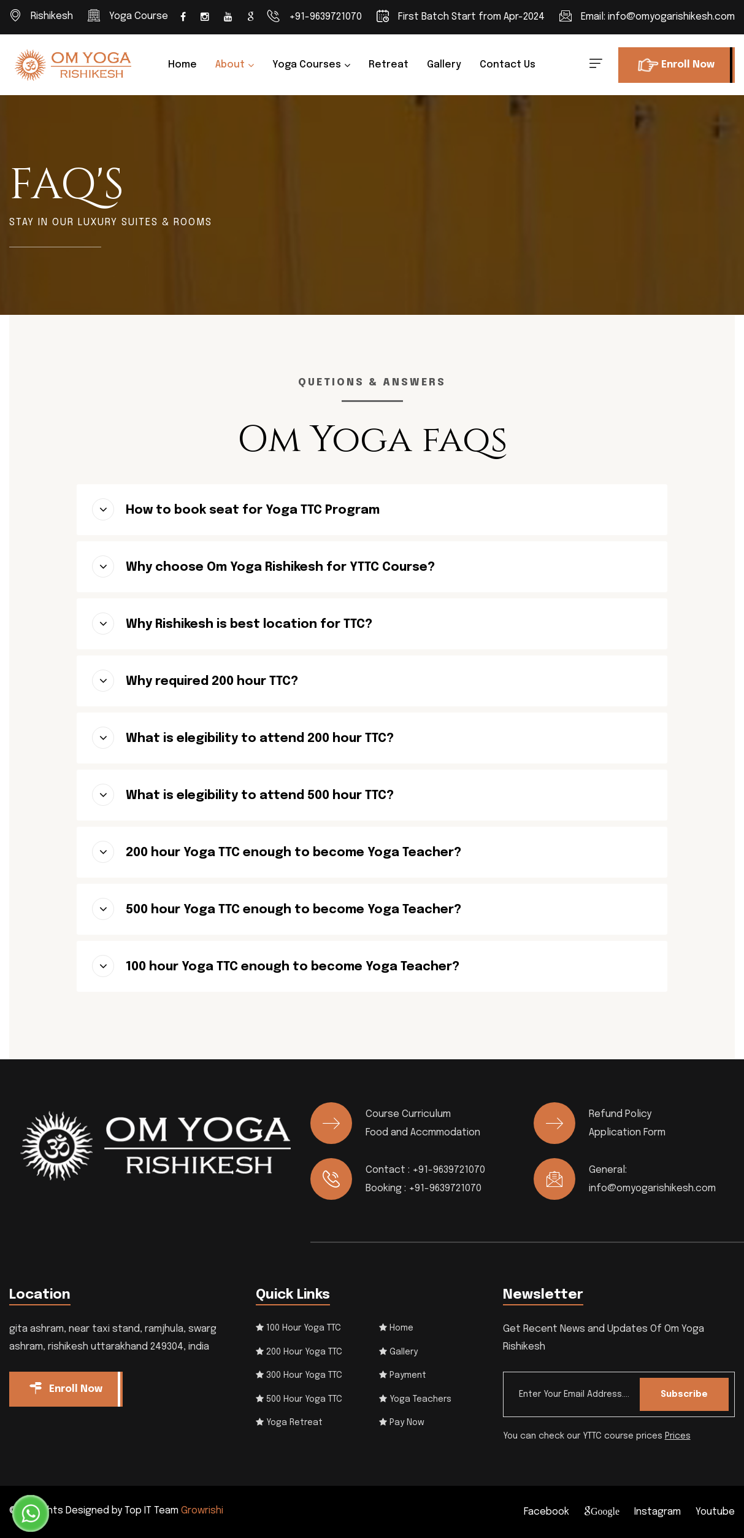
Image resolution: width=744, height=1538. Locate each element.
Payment (402, 1375)
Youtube (715, 1512)
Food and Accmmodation (423, 1132)
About (230, 65)
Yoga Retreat (289, 1422)
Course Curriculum (408, 1114)
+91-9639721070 (325, 17)
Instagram (657, 1512)
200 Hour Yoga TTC (299, 1352)
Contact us (507, 65)
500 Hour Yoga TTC (299, 1399)
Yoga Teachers (415, 1399)
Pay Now (401, 1422)
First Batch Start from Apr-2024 (471, 17)
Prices (678, 1436)
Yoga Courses (306, 65)
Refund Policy (620, 1114)
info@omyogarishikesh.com (671, 17)
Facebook (546, 1512)
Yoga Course (138, 16)
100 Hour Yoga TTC (298, 1328)
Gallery (444, 65)
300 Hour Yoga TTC (299, 1375)
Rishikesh (52, 16)
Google (605, 1511)
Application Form (627, 1132)
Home (182, 65)
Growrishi (202, 1510)
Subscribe (684, 1394)
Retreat (388, 65)
